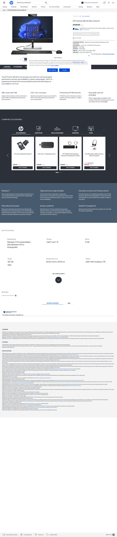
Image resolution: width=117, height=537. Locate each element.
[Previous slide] (7, 155)
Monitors (34, 7)
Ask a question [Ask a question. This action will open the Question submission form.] (86, 16)
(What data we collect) (78, 62)
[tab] (21, 129)
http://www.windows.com (73, 354)
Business (89, 7)
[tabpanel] (58, 155)
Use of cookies (55, 65)
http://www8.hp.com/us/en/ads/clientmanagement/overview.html (70, 380)
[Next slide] (109, 155)
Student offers (53, 534)
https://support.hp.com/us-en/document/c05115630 (23, 383)
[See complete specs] (59, 278)
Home (4, 10)
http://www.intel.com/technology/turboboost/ (61, 369)
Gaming (81, 7)
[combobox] (30, 3)
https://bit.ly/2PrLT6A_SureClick (32, 394)
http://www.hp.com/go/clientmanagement (42, 378)
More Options (52, 70)
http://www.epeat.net (54, 337)
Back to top (110, 535)
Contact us (41, 534)
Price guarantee (28, 534)
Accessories (67, 7)
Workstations (24, 7)
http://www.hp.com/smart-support (74, 385)
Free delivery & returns (12, 534)
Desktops (13, 7)
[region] (59, 64)
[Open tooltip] (16, 295)
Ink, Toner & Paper (54, 7)
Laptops (4, 7)
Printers (43, 7)
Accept (64, 70)
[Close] (89, 55)
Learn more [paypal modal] (86, 29)
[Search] (46, 3)
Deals (97, 7)
